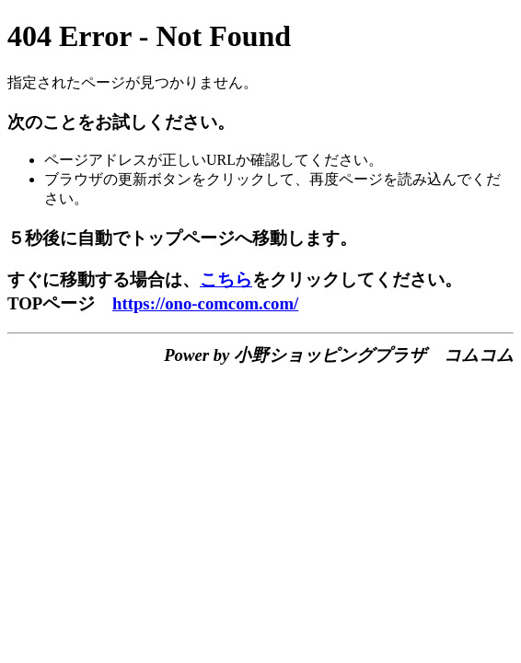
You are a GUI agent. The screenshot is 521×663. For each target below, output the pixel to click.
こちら (226, 279)
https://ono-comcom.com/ (205, 303)
